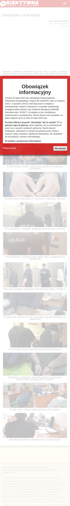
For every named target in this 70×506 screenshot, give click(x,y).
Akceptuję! (60, 148)
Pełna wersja (9, 148)
